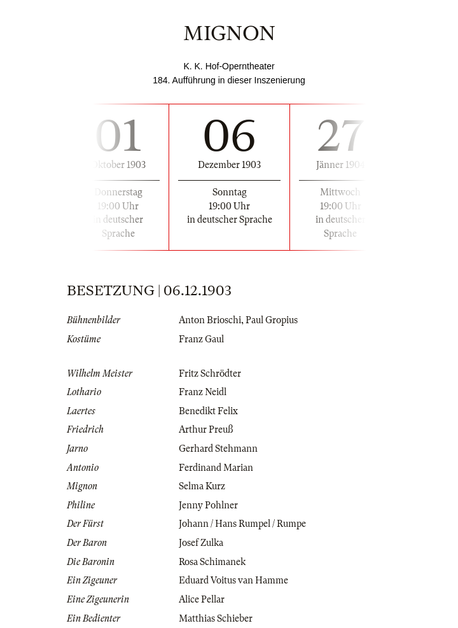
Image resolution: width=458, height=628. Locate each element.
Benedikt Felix (208, 411)
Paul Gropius (272, 320)
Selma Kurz (202, 486)
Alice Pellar (202, 599)
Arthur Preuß (206, 429)
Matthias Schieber (216, 618)
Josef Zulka (201, 543)
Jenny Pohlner (208, 505)
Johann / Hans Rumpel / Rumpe (242, 524)
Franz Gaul (201, 339)
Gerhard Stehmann (218, 448)
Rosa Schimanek (212, 562)
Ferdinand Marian (216, 468)
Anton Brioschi (210, 320)
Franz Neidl (202, 392)
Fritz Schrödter (210, 373)
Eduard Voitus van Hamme (233, 580)
